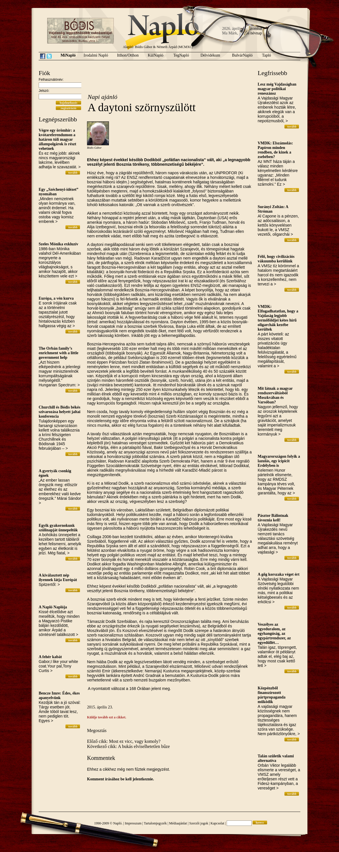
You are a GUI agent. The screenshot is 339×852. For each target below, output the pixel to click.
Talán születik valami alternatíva (276, 758)
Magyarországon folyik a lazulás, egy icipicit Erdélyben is (279, 461)
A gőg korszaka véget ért (278, 574)
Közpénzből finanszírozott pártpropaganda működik (272, 695)
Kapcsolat (217, 823)
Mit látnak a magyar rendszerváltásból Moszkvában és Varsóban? (275, 395)
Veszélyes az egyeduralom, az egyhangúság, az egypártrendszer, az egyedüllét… (274, 633)
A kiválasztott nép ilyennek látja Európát (58, 577)
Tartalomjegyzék (155, 823)
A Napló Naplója (53, 607)
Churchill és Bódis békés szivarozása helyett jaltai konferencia (59, 411)
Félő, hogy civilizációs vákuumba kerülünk (276, 258)
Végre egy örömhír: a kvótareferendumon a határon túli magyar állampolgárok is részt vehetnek (57, 139)
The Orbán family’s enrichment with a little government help (58, 353)
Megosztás (96, 730)
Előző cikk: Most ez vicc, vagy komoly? (123, 741)
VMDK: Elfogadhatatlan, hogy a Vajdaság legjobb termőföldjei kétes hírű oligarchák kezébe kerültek (278, 317)
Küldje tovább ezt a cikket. (106, 717)
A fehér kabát (50, 657)
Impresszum (133, 823)
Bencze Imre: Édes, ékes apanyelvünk (59, 695)
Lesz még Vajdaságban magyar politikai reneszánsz (277, 89)
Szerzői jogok (198, 823)
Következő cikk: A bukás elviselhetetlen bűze (128, 746)
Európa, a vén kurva (56, 298)
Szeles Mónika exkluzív (58, 244)
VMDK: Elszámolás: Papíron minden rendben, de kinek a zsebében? (275, 150)
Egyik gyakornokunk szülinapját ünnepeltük (58, 527)
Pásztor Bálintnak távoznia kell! (273, 517)
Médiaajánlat (178, 823)
